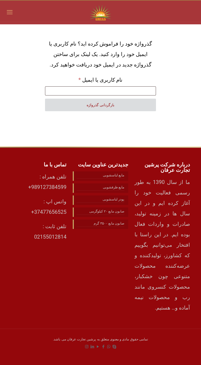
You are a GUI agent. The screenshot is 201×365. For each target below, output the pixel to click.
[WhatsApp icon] (109, 346)
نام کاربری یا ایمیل (93, 79)
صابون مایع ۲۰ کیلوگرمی (106, 211)
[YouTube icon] (98, 346)
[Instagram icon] (87, 346)
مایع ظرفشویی (113, 187)
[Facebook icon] (103, 346)
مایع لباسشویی (113, 175)
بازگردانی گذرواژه (100, 105)
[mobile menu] (9, 12)
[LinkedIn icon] (92, 346)
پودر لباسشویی (113, 199)
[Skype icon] (114, 346)
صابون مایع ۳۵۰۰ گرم (109, 223)
